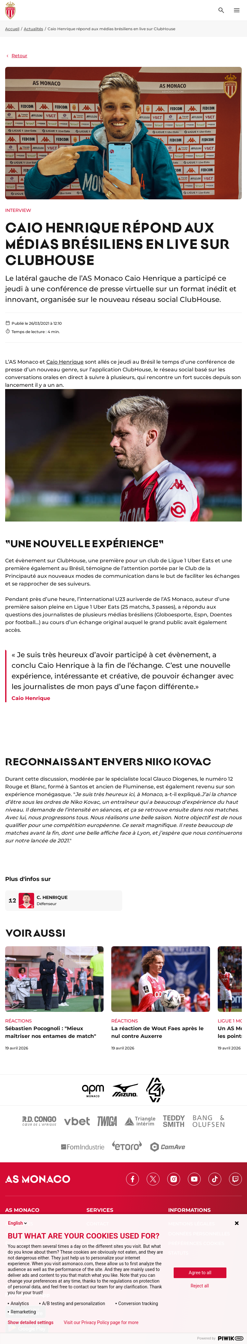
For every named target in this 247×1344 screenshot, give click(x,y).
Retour (16, 56)
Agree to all (200, 1272)
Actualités (33, 28)
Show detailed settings (30, 1322)
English (18, 1223)
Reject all (200, 1285)
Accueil (12, 28)
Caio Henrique (65, 362)
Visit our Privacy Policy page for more (101, 1322)
